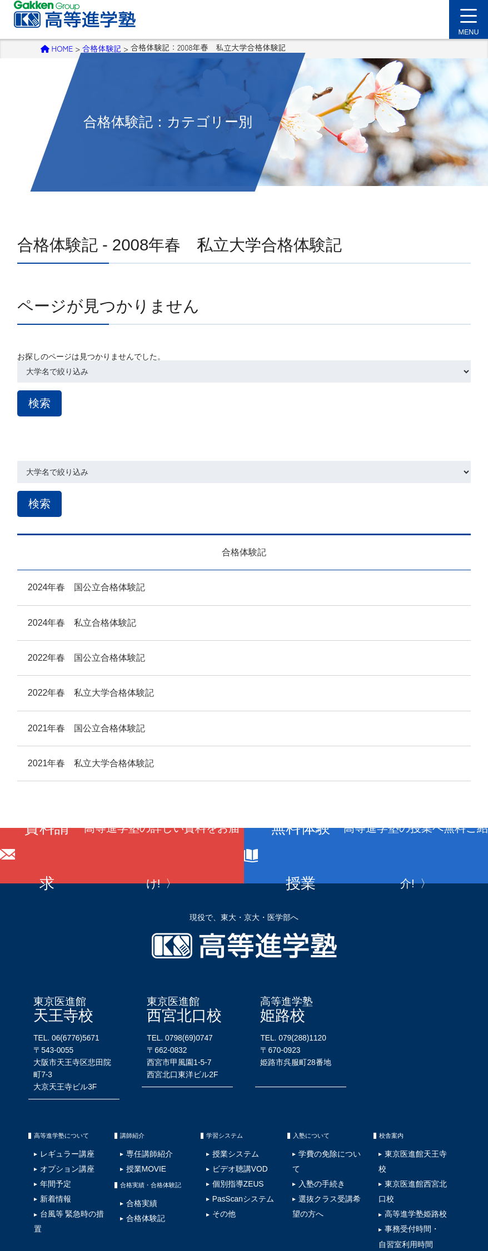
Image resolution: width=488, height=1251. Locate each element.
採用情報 (46, 1195)
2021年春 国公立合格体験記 (76, 725)
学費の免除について (318, 1120)
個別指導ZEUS (225, 1137)
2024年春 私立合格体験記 (71, 620)
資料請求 (133, 853)
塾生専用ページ (265, 1195)
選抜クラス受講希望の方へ (326, 1137)
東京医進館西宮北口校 (407, 1129)
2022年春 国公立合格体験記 (76, 655)
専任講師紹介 (137, 1120)
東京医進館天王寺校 (405, 1120)
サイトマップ (154, 1195)
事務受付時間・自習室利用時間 (396, 1150)
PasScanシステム (229, 1146)
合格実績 (132, 1156)
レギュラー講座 (53, 1120)
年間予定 (45, 1137)
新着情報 (45, 1146)
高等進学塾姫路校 (402, 1137)
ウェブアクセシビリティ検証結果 (339, 1195)
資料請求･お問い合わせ (424, 1195)
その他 (215, 1155)
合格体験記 (101, 47)
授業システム (223, 1120)
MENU (468, 25)
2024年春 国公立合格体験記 (76, 585)
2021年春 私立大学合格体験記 (80, 761)
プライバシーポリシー (97, 1195)
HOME (57, 47)
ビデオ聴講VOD (226, 1129)
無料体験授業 (377, 853)
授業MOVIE (135, 1129)
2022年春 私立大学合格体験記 (80, 690)
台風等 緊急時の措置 (60, 1155)
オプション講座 (53, 1129)
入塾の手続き (310, 1129)
